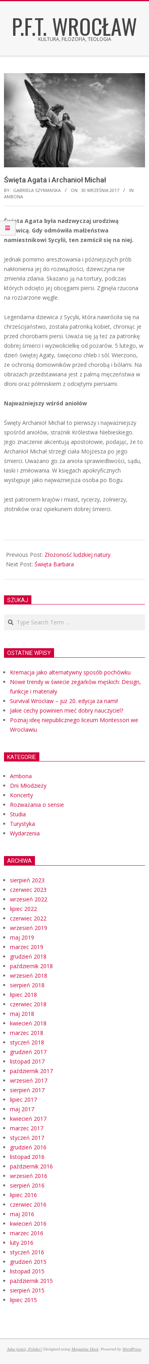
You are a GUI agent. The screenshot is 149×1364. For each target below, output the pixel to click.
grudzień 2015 (28, 1261)
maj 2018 (22, 1013)
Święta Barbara (54, 564)
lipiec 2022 (23, 909)
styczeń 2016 (27, 1252)
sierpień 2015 (27, 1290)
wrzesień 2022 (28, 899)
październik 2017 (31, 1071)
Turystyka (22, 823)
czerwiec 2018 (28, 1004)
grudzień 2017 (28, 1052)
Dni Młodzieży (28, 785)
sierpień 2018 (27, 985)
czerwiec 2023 (28, 889)
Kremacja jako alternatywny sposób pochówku (70, 672)
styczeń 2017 (27, 1137)
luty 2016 (21, 1242)
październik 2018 (31, 966)
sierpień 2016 (27, 1185)
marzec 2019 (26, 947)
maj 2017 (22, 1109)
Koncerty (21, 795)
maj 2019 (22, 937)
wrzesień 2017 (28, 1080)
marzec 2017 (26, 1128)
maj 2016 (22, 1214)
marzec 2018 (26, 1033)
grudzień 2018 (28, 956)
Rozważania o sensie (37, 804)
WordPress (131, 1349)
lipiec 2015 (23, 1300)
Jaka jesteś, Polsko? (24, 1349)
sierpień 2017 (27, 1090)
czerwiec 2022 (28, 918)
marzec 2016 (26, 1233)
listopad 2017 (27, 1061)
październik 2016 (31, 1166)
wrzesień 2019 (28, 928)
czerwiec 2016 (28, 1204)
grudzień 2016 (28, 1147)
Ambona (13, 197)
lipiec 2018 (23, 994)
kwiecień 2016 (28, 1223)
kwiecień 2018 (28, 1023)
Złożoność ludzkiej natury (77, 554)
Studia (18, 814)
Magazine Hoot (85, 1349)
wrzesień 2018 (28, 975)
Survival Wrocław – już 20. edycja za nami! (64, 701)
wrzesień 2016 (28, 1176)
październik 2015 (31, 1281)
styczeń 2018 (27, 1042)
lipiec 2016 (23, 1195)
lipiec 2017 (23, 1099)
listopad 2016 (27, 1157)
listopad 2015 (27, 1271)
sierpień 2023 (27, 880)
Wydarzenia (25, 833)
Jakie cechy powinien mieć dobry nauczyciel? (66, 710)
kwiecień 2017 (28, 1118)
